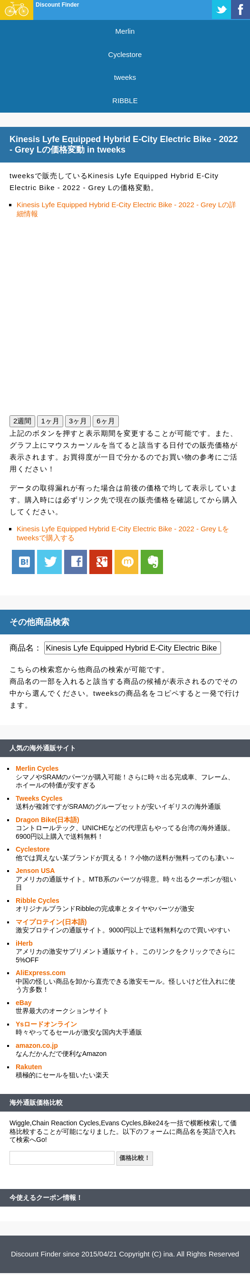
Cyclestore (125, 54)
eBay (23, 1003)
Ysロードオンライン (46, 1024)
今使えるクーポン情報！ (46, 1197)
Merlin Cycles (37, 768)
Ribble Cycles (37, 900)
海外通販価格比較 (36, 1102)
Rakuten (29, 1067)
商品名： (26, 647)
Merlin (125, 31)
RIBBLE (124, 100)
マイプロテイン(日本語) (51, 922)
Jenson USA (35, 870)
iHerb (24, 943)
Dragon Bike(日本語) (47, 820)
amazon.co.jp (37, 1045)
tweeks (125, 77)
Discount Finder (57, 4)
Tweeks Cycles (39, 798)
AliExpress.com (41, 973)
